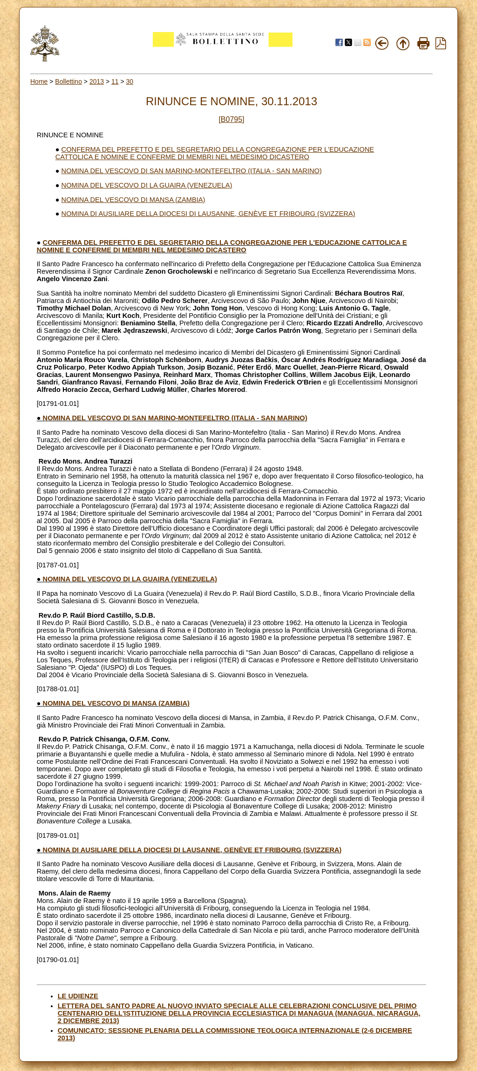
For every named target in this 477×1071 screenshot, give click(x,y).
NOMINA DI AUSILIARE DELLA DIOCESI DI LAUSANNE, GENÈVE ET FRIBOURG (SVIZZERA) (208, 213)
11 (115, 81)
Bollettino (68, 81)
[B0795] (231, 119)
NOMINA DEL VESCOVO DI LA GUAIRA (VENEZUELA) (146, 185)
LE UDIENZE (78, 996)
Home (39, 81)
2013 (96, 81)
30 (130, 81)
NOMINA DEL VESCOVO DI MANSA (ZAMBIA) (133, 199)
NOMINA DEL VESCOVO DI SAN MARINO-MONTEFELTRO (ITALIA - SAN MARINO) (191, 171)
